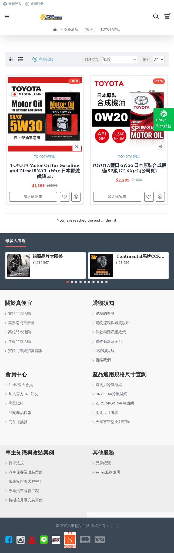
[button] (67, 282)
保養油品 (71, 29)
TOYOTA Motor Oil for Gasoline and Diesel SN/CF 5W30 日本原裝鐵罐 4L (45, 171)
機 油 (89, 29)
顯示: (146, 59)
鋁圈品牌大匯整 (47, 257)
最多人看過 (15, 241)
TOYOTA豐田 (45, 156)
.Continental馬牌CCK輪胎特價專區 (141, 257)
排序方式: (92, 59)
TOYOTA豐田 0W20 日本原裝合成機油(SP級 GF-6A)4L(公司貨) (129, 168)
